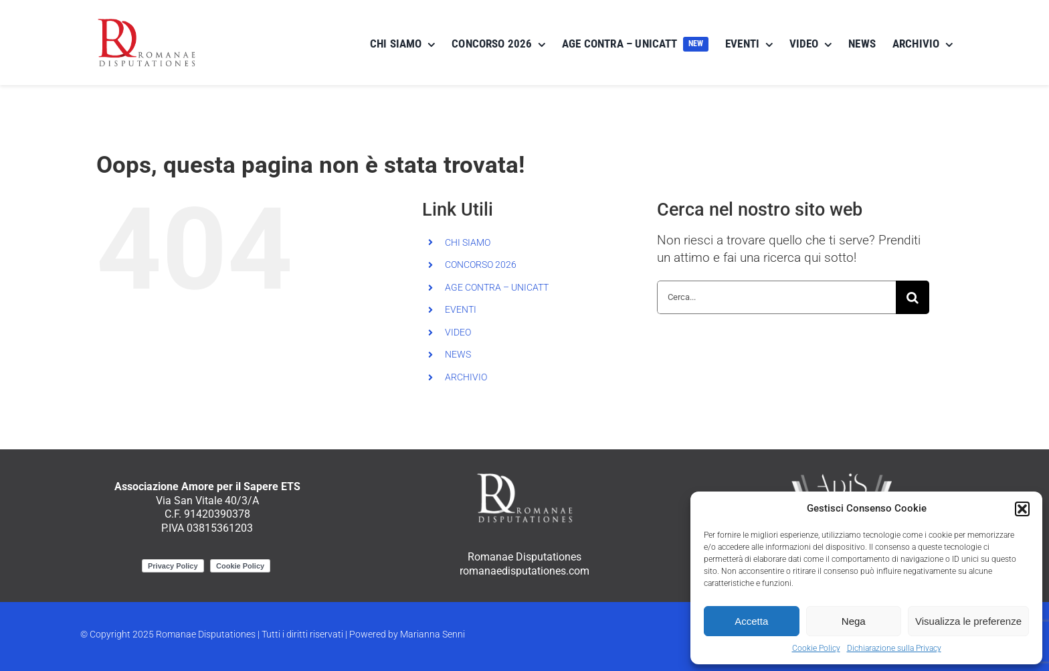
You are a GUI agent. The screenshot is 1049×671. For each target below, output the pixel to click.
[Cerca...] (776, 297)
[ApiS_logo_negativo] (841, 475)
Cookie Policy (816, 648)
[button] (1022, 509)
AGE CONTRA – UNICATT (497, 287)
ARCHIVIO (466, 377)
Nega (854, 621)
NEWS (458, 354)
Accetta (751, 621)
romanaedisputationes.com (524, 571)
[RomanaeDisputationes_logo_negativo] (524, 475)
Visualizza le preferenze (968, 621)
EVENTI (460, 309)
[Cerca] (912, 297)
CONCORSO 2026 (480, 264)
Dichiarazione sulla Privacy (894, 648)
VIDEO (458, 332)
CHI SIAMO (467, 242)
